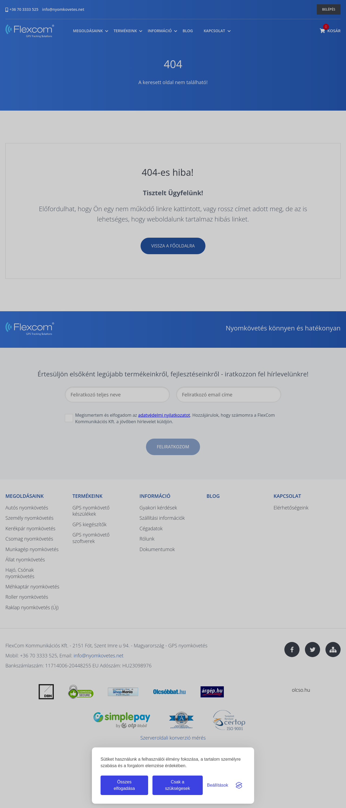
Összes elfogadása (124, 785)
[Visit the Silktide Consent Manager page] (238, 785)
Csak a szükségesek (177, 785)
